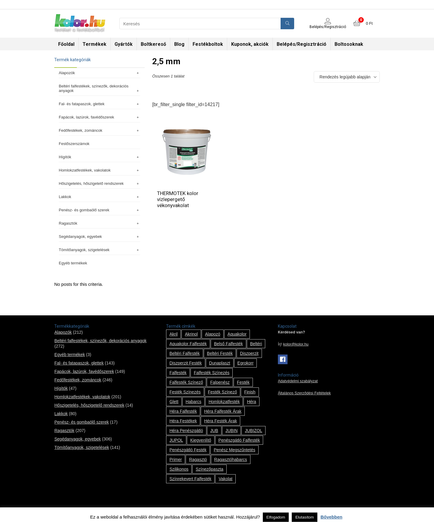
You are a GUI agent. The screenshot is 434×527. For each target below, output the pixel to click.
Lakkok (99, 196)
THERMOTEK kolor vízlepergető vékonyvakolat (177, 199)
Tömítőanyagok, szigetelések (99, 250)
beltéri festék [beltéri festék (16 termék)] (220, 353)
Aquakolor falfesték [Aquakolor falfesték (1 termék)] (188, 343)
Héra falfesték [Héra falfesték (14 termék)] (183, 411)
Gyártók (124, 44)
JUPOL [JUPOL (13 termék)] (176, 440)
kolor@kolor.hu (295, 344)
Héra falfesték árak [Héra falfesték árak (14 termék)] (222, 411)
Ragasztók (99, 223)
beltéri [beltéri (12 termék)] (256, 343)
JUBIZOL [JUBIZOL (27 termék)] (253, 430)
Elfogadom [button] (275, 517)
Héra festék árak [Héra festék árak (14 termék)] (220, 420)
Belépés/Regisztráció (301, 44)
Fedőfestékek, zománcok (99, 130)
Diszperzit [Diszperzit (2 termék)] (249, 353)
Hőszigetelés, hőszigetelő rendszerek (99, 183)
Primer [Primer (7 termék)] (175, 459)
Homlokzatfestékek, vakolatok (99, 170)
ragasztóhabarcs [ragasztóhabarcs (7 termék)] (230, 459)
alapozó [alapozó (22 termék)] (212, 334)
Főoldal (66, 44)
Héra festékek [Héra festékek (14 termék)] (183, 420)
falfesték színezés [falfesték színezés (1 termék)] (211, 372)
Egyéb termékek (73, 263)
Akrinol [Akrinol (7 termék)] (191, 334)
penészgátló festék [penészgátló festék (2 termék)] (187, 449)
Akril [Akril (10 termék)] (173, 334)
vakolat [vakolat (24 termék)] (225, 478)
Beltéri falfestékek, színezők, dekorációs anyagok (99, 88)
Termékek (94, 44)
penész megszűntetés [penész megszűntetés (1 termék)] (234, 449)
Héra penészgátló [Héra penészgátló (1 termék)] (186, 430)
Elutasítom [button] (304, 517)
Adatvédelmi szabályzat (298, 381)
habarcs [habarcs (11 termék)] (193, 401)
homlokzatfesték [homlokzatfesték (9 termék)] (224, 401)
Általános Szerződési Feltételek (304, 393)
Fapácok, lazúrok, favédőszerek (99, 117)
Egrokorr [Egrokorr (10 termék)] (245, 363)
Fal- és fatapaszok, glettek (99, 104)
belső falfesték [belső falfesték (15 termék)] (228, 343)
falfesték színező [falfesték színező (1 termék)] (186, 382)
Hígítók (99, 157)
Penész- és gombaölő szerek (99, 210)
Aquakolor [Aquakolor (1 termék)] (237, 334)
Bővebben (331, 516)
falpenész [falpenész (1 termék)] (220, 382)
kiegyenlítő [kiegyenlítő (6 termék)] (200, 440)
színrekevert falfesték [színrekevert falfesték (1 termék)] (190, 478)
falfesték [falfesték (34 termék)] (178, 372)
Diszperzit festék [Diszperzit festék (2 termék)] (185, 363)
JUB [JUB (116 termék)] (214, 430)
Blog (179, 44)
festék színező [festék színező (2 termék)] (222, 392)
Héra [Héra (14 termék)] (251, 401)
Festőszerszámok (74, 143)
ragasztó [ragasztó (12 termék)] (198, 459)
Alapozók (99, 73)
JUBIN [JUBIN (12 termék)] (231, 430)
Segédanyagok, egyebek (99, 236)
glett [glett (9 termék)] (173, 401)
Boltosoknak (349, 44)
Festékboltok (208, 44)
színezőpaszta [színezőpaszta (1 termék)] (209, 469)
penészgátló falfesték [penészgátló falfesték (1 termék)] (239, 440)
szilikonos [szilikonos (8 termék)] (178, 469)
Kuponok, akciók (250, 44)
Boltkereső (153, 44)
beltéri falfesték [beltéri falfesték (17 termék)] (184, 353)
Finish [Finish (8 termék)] (249, 392)
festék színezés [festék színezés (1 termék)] (185, 392)
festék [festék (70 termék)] (243, 382)
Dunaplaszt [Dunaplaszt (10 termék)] (219, 363)
